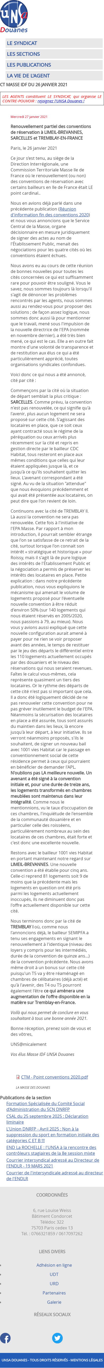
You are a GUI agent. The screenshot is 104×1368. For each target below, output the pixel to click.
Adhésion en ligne (54, 1265)
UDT (54, 1274)
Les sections (23, 54)
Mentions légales (86, 1360)
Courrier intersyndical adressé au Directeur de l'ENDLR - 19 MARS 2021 (52, 1163)
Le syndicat (22, 43)
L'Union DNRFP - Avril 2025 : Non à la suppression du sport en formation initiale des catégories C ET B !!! (52, 1134)
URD (54, 1284)
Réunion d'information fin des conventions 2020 (50, 212)
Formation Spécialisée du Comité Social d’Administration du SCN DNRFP (45, 1106)
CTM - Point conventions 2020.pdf (54, 1077)
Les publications (29, 64)
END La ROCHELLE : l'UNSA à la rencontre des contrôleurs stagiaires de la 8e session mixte (51, 1150)
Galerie (54, 1302)
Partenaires (54, 1293)
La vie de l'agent (28, 75)
